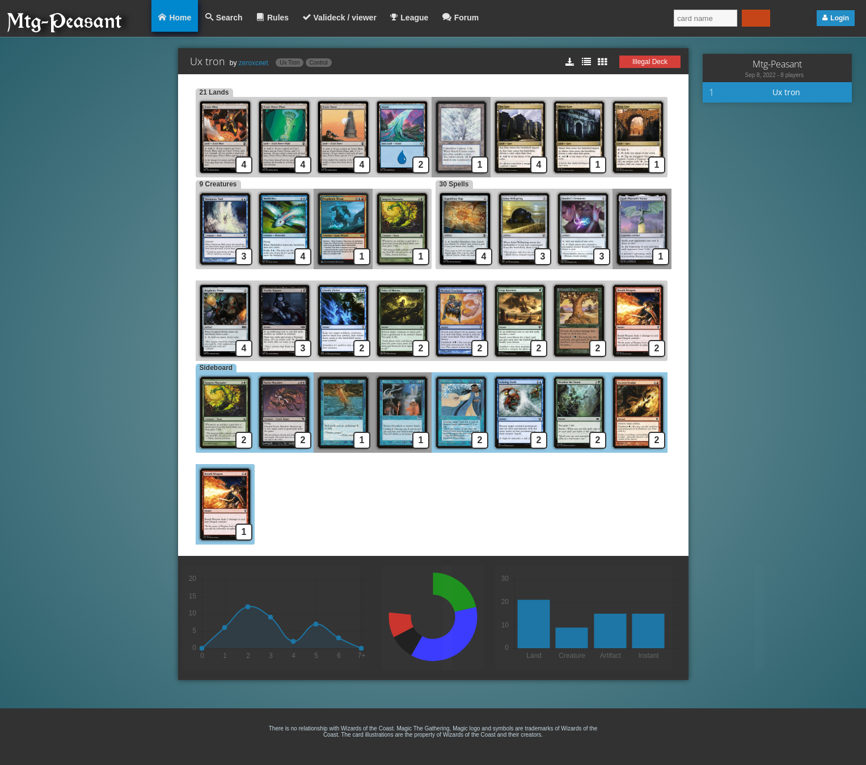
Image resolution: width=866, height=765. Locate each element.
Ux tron (786, 92)
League (414, 17)
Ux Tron (289, 63)
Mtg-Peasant (777, 64)
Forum (466, 17)
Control (319, 63)
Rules (278, 17)
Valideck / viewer (345, 17)
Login (839, 18)
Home (180, 17)
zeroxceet (253, 63)
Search (229, 17)
